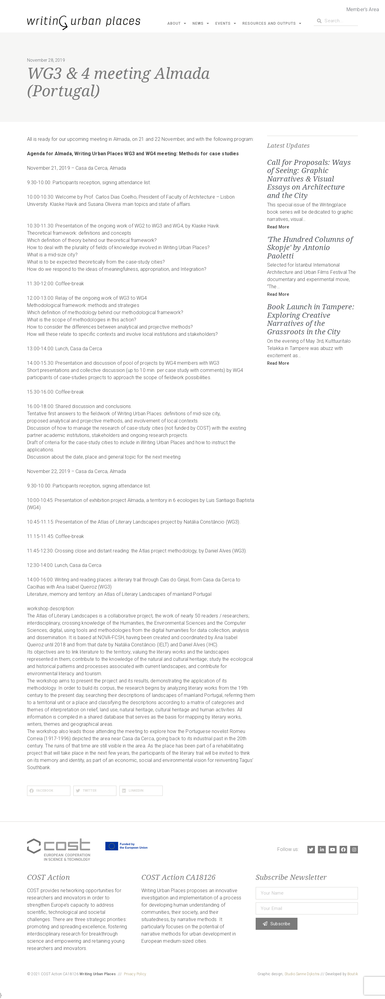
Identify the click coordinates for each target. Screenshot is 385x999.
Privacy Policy (135, 974)
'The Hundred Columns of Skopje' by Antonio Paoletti (310, 247)
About (176, 23)
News (200, 23)
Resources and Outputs (272, 23)
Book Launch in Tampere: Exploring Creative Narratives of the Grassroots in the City (310, 319)
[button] (48, 791)
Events (225, 23)
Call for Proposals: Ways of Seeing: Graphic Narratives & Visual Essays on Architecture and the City (309, 178)
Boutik (352, 974)
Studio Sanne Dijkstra (302, 974)
